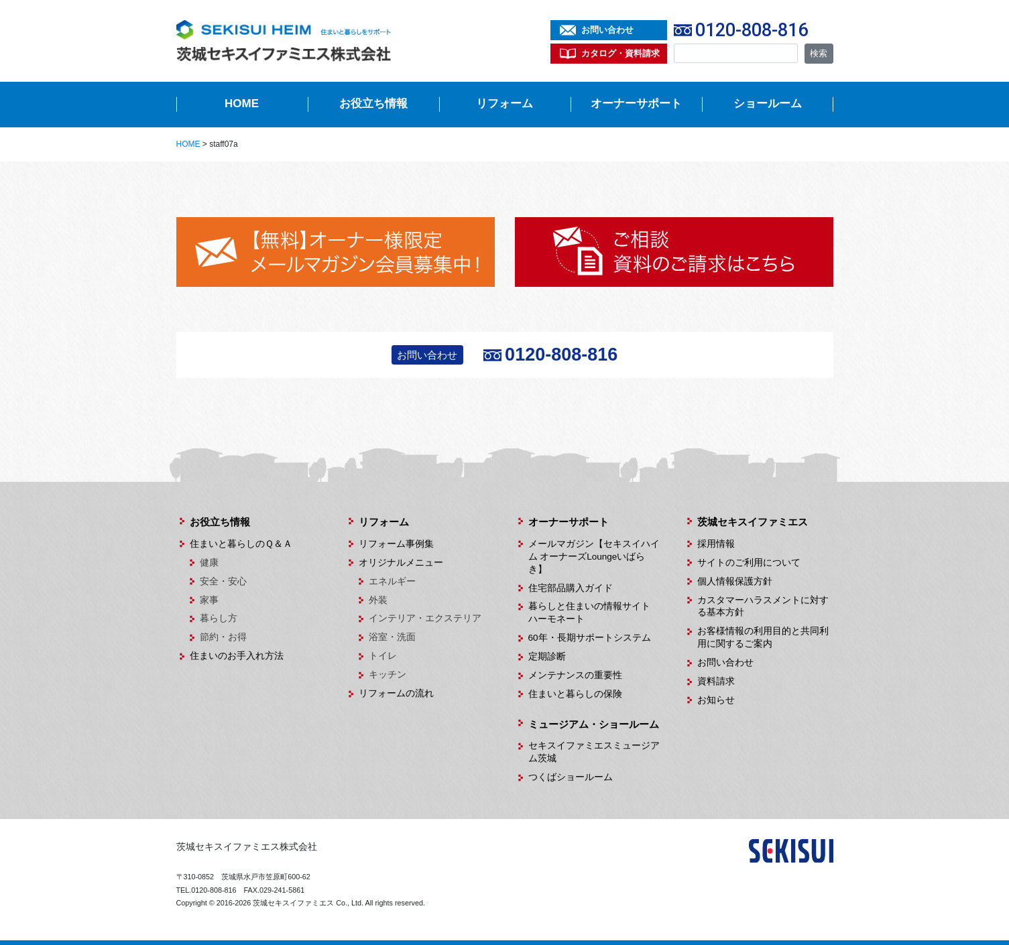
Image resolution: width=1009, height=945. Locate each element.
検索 (818, 53)
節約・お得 (223, 637)
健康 (209, 563)
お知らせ (716, 700)
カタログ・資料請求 (620, 53)
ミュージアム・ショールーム (593, 724)
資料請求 (716, 681)
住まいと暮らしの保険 (575, 694)
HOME (242, 103)
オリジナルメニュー (401, 563)
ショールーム (767, 103)
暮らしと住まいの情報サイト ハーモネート (594, 612)
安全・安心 (223, 581)
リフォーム (504, 103)
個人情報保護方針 (734, 581)
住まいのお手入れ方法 (237, 656)
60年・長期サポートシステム (589, 638)
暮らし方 (218, 618)
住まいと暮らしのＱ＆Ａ (241, 544)
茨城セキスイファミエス (752, 521)
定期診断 (547, 656)
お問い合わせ (607, 30)
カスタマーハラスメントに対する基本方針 (763, 606)
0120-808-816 (751, 30)
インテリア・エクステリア (425, 618)
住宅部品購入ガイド (570, 588)
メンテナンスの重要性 (575, 675)
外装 (378, 600)
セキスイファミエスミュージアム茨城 (594, 752)
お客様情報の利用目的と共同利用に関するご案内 (763, 637)
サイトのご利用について (748, 563)
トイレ (383, 656)
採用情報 (716, 544)
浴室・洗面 (392, 637)
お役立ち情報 (373, 103)
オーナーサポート (636, 103)
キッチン (387, 675)
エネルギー (392, 581)
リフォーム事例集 (396, 544)
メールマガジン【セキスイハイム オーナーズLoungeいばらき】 (594, 556)
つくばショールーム (570, 777)
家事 (209, 600)
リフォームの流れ (396, 693)
